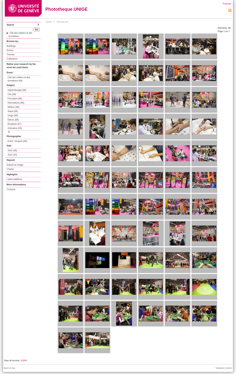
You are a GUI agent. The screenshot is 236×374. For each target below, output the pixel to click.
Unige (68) (13, 115)
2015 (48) (12, 150)
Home (49, 22)
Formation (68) (15, 98)
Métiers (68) (13, 107)
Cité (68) (12, 94)
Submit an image (15, 165)
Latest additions (14, 179)
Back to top (9, 368)
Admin (229, 368)
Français (227, 3)
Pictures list (62, 22)
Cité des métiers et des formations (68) (19, 79)
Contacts (11, 189)
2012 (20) (12, 154)
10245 (24, 360)
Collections (12, 58)
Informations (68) (16, 103)
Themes (11, 54)
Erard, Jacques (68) (17, 141)
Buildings (11, 46)
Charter (10, 169)
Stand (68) (13, 111)
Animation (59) (15, 128)
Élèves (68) (13, 119)
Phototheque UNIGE (66, 9)
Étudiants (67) (14, 124)
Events (10, 50)
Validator (220, 368)
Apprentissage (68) (17, 90)
